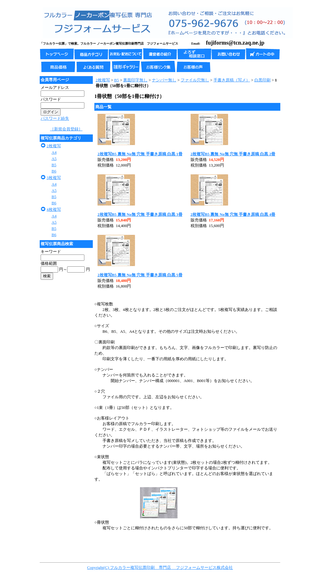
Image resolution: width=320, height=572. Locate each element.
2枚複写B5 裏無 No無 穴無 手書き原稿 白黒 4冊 (233, 214)
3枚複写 (54, 177)
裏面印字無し (135, 80)
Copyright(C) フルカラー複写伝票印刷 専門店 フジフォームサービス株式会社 (160, 567)
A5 (54, 158)
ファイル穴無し (195, 80)
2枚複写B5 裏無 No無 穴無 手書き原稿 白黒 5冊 (140, 275)
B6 (54, 171)
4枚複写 (54, 209)
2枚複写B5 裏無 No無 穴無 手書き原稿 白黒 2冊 (233, 154)
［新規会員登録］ (66, 129)
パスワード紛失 (55, 118)
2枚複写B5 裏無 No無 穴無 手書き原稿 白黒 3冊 (140, 214)
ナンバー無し (164, 80)
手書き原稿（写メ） (231, 80)
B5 (54, 164)
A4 (54, 152)
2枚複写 (54, 145)
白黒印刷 (262, 80)
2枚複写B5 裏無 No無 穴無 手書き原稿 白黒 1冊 (140, 154)
